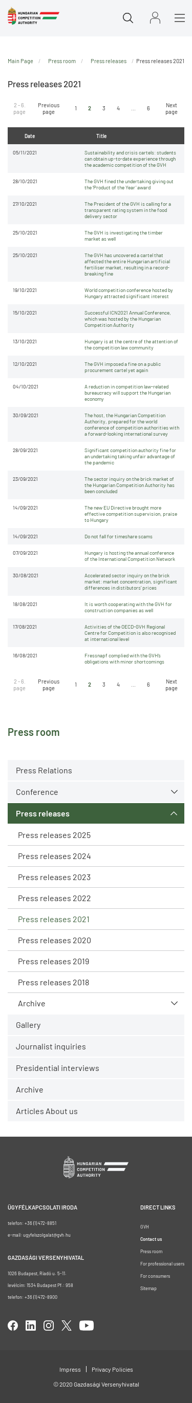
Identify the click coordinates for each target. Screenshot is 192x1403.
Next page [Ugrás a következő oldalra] (171, 108)
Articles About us (47, 1111)
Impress (70, 1369)
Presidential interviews (57, 1068)
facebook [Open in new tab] (13, 1325)
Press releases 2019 (53, 961)
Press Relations (44, 770)
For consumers (155, 1276)
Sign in (155, 17)
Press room (62, 60)
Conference (37, 791)
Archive (32, 1003)
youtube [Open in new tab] (86, 1325)
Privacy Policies (112, 1369)
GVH (144, 1227)
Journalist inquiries (51, 1046)
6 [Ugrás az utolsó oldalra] (148, 108)
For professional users (162, 1263)
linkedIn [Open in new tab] (31, 1325)
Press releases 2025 (54, 835)
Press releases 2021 (54, 919)
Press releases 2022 (54, 898)
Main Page (20, 60)
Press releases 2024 (54, 856)
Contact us (151, 1239)
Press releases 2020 (54, 940)
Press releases (43, 813)
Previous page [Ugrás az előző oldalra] (48, 108)
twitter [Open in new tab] (66, 1325)
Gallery (28, 1024)
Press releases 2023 (54, 877)
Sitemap (148, 1288)
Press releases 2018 (53, 982)
